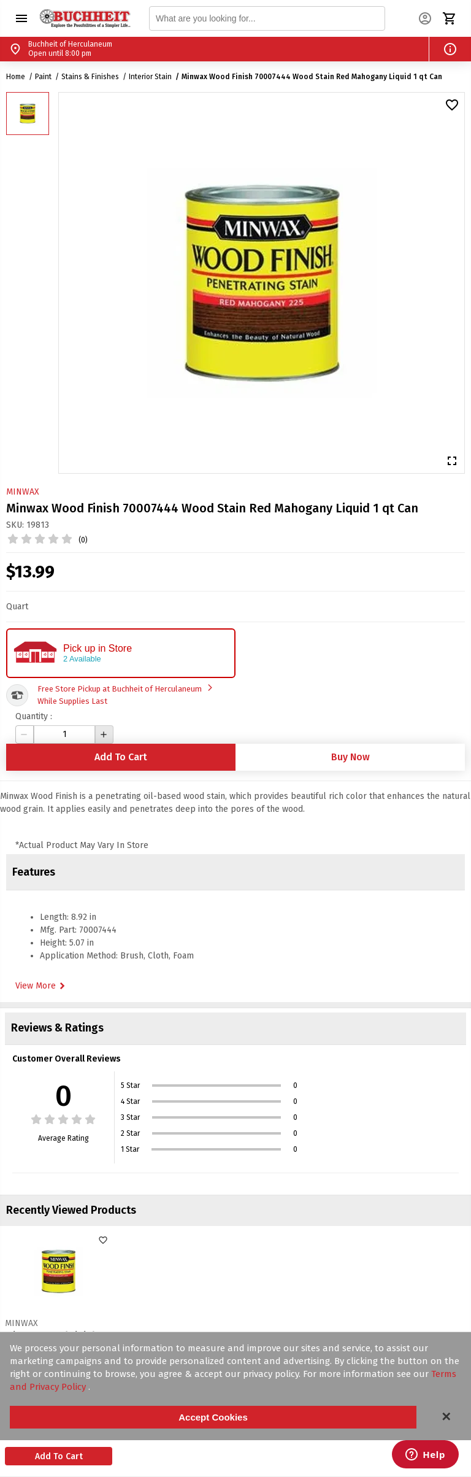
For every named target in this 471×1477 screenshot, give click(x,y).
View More (41, 986)
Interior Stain (150, 76)
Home (15, 76)
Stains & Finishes (90, 76)
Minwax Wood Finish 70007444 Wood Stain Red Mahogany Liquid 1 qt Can (312, 76)
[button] (21, 18)
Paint (43, 76)
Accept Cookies (213, 1417)
